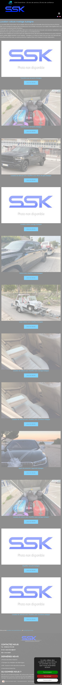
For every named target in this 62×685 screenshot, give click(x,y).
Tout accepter (47, 672)
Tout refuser (47, 676)
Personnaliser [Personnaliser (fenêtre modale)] (47, 680)
